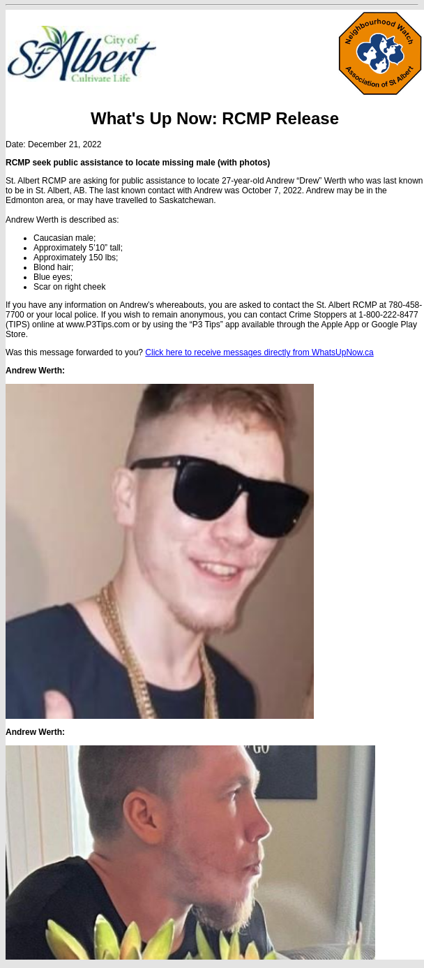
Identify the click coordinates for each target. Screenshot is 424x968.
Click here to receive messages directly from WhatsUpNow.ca (259, 352)
